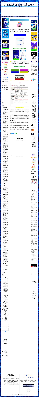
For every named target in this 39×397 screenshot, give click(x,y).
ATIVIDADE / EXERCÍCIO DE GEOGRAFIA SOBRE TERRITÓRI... (5, 212)
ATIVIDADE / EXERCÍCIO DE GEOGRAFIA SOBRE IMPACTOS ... (5, 196)
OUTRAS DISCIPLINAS (34, 295)
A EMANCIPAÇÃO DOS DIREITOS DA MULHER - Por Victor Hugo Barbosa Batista (34, 198)
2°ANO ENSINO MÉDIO (19, 44)
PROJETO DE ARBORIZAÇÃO (5, 310)
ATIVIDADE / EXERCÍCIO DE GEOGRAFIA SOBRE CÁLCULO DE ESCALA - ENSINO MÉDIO (34, 204)
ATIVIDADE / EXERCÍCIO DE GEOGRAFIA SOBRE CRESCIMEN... (5, 158)
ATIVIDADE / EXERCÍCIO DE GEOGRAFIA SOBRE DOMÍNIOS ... (5, 198)
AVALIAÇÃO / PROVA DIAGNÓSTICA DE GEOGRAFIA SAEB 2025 (5, 180)
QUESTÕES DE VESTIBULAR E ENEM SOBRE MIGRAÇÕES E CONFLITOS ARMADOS (6, 318)
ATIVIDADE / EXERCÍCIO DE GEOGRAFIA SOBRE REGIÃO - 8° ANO (34, 220)
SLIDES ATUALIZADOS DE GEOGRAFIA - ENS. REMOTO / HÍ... (5, 107)
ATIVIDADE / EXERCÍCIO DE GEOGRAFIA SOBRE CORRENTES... (5, 131)
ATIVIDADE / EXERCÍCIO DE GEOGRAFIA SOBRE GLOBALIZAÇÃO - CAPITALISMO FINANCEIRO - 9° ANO (34, 208)
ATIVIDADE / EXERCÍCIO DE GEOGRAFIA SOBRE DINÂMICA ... (5, 109)
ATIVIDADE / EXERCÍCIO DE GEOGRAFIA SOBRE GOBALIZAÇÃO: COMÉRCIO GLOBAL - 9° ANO (34, 212)
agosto (3, 105)
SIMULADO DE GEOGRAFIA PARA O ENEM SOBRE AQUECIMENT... (5, 267)
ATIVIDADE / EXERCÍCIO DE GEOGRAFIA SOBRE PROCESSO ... (5, 118)
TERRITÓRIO (33, 191)
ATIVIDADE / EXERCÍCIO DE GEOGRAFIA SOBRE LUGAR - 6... (5, 233)
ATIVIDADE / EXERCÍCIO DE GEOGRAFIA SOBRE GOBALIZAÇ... (5, 151)
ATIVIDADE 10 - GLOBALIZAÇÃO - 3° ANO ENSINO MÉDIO (33, 173)
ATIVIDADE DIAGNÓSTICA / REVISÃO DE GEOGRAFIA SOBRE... (5, 182)
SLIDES (20, 16)
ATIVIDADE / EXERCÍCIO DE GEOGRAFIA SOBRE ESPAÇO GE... (5, 127)
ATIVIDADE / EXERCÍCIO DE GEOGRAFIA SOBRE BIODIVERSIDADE (5, 299)
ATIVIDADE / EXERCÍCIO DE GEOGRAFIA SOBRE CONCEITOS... (5, 230)
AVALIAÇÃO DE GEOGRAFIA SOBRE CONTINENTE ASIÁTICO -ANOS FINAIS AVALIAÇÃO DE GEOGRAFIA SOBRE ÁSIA (5, 302)
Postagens (4, 340)
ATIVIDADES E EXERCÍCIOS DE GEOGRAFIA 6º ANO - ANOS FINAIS (5, 279)
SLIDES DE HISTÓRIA (5, 72)
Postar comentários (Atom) (20, 156)
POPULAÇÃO (34, 244)
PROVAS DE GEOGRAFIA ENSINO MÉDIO (5, 69)
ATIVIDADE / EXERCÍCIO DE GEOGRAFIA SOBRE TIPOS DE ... (5, 160)
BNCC (34, 159)
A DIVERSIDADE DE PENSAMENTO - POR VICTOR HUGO (6, 295)
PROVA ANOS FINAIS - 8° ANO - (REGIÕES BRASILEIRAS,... (5, 262)
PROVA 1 (33, 250)
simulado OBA (5, 321)
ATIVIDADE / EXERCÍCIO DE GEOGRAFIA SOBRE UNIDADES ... (5, 194)
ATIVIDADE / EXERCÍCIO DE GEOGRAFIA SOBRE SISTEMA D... (5, 222)
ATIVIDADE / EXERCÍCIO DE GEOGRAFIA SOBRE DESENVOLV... (5, 141)
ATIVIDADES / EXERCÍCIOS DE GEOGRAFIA (5, 242)
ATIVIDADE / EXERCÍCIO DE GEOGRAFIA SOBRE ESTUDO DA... (5, 239)
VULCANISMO (5, 320)
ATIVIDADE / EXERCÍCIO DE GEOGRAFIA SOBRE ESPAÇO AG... (5, 113)
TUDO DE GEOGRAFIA (28, 376)
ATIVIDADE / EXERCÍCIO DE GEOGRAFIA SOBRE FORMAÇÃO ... (5, 201)
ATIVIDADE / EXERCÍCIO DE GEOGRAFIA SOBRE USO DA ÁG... (5, 140)
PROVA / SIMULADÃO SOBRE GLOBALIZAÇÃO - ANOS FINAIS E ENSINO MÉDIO (34, 249)
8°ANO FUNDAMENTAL (19, 40)
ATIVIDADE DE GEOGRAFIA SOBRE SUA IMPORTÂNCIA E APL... (5, 256)
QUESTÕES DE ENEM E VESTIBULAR (14, 16)
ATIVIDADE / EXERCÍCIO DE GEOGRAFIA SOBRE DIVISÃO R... (5, 173)
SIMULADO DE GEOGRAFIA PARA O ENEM (5, 269)
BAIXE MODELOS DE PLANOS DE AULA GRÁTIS (19, 48)
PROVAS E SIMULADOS (23, 16)
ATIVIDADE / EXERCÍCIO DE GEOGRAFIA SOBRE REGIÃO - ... (5, 178)
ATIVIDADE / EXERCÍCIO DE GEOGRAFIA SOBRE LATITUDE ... (5, 224)
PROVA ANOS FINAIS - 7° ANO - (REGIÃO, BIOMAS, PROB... (5, 263)
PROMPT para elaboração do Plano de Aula (20, 66)
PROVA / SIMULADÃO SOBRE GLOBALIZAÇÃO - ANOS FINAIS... (5, 149)
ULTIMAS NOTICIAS (34, 297)
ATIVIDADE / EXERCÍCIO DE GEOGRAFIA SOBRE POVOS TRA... (5, 235)
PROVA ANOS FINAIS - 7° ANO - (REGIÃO (5, 312)
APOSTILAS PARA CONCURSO (5, 68)
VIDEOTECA (5, 74)
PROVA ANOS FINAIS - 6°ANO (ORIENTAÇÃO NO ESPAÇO (34, 251)
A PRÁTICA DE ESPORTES (33, 199)
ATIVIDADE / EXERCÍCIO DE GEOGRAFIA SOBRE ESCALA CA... (5, 217)
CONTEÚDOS (5, 16)
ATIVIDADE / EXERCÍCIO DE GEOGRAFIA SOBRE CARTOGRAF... (5, 221)
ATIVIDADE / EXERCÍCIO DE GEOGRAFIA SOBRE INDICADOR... (5, 164)
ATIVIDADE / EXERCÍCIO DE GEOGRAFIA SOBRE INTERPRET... (5, 219)
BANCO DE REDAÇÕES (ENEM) (34, 233)
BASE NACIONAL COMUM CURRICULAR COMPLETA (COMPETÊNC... (5, 244)
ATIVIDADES (9, 16)
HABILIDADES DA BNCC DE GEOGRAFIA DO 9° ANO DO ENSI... (5, 248)
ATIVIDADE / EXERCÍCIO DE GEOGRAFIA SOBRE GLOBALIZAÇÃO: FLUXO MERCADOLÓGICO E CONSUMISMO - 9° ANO (34, 211)
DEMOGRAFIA (32, 193)
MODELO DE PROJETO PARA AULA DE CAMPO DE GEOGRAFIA (5, 309)
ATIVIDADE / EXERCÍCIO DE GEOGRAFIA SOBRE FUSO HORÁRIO (34, 206)
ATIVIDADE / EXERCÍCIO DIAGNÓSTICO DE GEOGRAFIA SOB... (5, 143)
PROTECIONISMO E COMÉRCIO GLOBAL (34, 246)
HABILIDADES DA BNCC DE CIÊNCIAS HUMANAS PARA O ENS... (5, 247)
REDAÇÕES (5, 71)
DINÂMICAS (34, 298)
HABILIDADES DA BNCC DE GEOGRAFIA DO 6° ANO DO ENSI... (5, 254)
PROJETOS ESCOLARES (5, 89)
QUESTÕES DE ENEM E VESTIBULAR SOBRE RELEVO (34, 255)
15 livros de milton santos (34, 194)
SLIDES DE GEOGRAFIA (5, 61)
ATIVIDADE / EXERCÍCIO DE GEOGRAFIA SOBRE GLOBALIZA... (5, 145)
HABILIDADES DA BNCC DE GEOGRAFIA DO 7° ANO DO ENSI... (5, 252)
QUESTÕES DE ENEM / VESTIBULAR (5, 64)
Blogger (26, 394)
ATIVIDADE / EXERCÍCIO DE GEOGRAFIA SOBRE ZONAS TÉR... (5, 210)
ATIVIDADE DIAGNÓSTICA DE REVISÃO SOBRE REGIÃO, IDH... (5, 167)
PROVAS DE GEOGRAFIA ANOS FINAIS (5, 62)
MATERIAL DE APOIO (29, 16)
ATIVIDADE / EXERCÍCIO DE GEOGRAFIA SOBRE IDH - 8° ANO (5, 169)
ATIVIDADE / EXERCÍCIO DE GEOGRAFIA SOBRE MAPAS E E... (5, 120)
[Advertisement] (19, 11)
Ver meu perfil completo (34, 274)
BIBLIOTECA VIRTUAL (34, 16)
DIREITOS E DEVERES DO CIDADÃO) (34, 238)
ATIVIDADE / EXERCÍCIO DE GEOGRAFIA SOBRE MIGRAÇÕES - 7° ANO (34, 216)
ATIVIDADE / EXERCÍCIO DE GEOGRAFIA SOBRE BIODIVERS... (5, 138)
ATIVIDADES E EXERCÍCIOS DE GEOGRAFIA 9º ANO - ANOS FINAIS (34, 114)
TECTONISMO (32, 260)
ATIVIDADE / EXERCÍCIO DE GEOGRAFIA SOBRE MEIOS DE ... (5, 226)
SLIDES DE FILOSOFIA (32, 259)
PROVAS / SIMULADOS (34, 131)
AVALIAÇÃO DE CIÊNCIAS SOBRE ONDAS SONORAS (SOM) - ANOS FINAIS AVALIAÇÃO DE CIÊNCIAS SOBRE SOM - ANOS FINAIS (34, 231)
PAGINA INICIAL (28, 389)
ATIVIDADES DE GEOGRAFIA (5, 67)
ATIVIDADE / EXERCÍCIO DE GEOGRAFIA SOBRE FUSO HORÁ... (5, 124)
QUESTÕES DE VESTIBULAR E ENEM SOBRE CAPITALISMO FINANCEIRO (6, 315)
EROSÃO (32, 239)
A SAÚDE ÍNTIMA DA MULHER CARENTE (34, 200)
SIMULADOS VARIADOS (33, 168)
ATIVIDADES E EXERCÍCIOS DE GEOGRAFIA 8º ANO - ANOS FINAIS (5, 284)
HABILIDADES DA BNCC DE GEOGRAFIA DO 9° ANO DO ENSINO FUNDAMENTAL (34, 242)
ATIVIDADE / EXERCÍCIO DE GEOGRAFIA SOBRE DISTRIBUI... (5, 191)
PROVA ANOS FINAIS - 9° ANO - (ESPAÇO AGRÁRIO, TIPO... (5, 260)
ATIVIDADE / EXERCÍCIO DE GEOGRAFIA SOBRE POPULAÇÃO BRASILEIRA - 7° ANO (34, 218)
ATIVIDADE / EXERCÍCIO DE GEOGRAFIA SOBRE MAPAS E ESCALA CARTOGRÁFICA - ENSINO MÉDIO (34, 215)
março (3, 272)
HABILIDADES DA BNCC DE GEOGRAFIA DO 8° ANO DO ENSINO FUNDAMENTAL (5, 306)
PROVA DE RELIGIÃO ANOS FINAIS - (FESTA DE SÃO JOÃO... (5, 258)
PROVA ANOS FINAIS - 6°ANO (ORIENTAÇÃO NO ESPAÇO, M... (5, 265)
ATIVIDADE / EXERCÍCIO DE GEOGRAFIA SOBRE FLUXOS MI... (5, 162)
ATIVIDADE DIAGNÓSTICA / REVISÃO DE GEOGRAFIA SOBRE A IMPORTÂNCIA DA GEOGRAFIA (34, 226)
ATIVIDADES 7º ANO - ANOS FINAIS (33, 229)
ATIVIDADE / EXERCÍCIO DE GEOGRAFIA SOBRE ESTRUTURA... (5, 115)
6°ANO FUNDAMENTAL (19, 37)
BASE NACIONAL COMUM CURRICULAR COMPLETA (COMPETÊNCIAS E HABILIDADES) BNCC (34, 235)
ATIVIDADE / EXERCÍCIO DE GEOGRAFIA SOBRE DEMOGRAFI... (5, 156)
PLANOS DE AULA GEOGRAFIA (4, 215)
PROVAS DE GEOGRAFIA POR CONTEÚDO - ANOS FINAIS (34, 142)
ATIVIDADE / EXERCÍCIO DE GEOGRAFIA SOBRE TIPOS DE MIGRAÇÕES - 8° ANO (34, 222)
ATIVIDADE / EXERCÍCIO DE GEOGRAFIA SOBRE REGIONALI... (5, 165)
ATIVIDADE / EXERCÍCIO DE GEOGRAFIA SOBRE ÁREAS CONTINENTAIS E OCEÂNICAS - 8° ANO (34, 224)
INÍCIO (2, 16)
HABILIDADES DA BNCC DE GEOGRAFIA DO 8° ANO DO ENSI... (5, 250)
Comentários (4, 341)
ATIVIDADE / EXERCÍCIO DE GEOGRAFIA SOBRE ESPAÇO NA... (5, 240)
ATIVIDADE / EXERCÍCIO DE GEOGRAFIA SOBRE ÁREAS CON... (5, 176)
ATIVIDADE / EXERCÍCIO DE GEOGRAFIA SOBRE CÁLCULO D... (5, 116)
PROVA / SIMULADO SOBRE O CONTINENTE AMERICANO (5, 205)
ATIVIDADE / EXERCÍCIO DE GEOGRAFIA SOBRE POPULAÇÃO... (5, 122)
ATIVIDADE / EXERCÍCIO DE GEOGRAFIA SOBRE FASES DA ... (5, 155)
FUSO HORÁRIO (35, 239)
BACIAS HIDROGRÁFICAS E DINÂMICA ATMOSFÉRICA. (34, 232)
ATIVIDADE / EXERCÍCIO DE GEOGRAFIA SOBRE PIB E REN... (5, 171)
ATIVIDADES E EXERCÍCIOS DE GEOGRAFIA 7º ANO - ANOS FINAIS (34, 119)
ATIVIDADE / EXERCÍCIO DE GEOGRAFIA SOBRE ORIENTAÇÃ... (5, 125)
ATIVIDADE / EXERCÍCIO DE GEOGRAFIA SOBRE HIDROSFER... (5, 111)
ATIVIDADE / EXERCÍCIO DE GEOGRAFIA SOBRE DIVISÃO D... (5, 208)
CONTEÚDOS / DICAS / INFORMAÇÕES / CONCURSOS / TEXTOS (34, 127)
